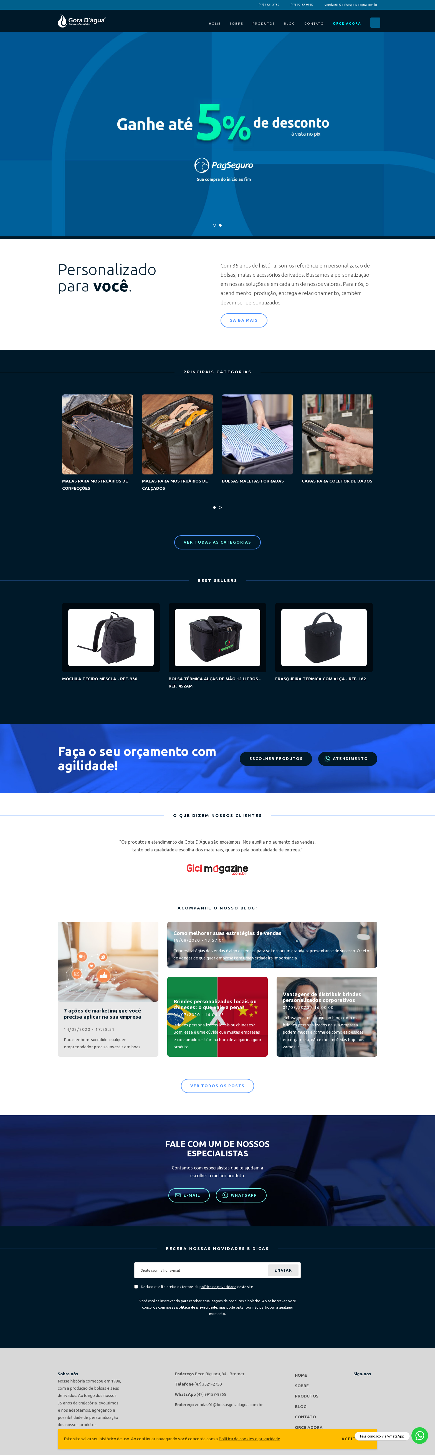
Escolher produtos (274, 758)
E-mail (187, 1195)
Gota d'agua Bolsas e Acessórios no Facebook (359, 1383)
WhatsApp (239, 1195)
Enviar (283, 1270)
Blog (289, 23)
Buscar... (375, 23)
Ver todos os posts (217, 1086)
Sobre (236, 23)
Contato (314, 23)
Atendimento (346, 758)
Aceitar (352, 1439)
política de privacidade (217, 1287)
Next (372, 857)
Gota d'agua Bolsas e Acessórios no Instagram (371, 1383)
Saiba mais (244, 320)
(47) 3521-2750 (269, 4)
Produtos (263, 23)
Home (215, 23)
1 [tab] (214, 227)
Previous (62, 857)
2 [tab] (220, 227)
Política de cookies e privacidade (249, 1438)
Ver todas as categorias (217, 542)
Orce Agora (347, 23)
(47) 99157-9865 (301, 4)
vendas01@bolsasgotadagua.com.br (351, 4)
